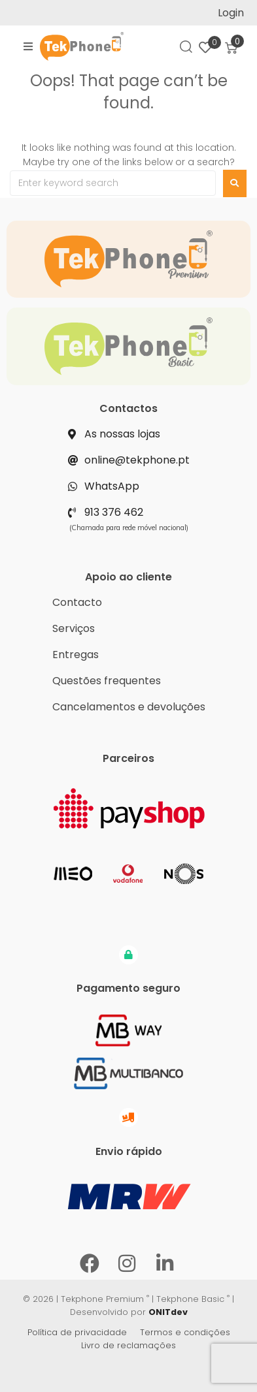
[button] (28, 46)
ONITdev (168, 1312)
